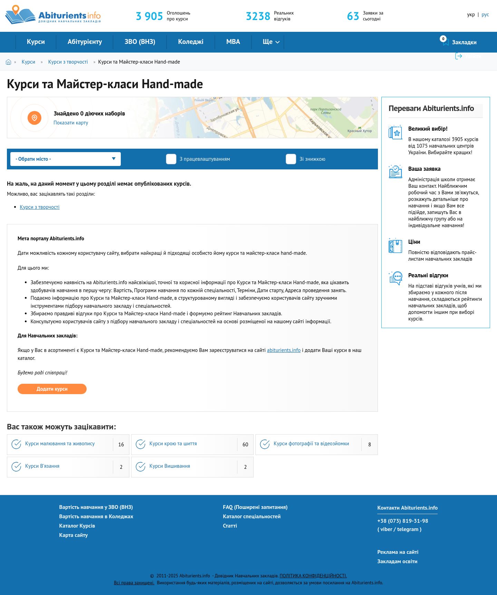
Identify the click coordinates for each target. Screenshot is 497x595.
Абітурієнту (85, 41)
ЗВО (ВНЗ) (140, 41)
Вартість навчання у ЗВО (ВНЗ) (96, 506)
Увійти (473, 42)
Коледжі (190, 41)
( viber (384, 529)
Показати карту (70, 122)
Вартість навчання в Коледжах (96, 516)
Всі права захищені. (134, 582)
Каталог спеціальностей (252, 516)
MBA (233, 41)
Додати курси (52, 388)
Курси (36, 41)
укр (471, 14)
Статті (230, 525)
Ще (268, 41)
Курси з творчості (68, 61)
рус (485, 14)
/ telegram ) (407, 529)
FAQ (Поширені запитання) (255, 506)
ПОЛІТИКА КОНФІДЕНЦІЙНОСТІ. (313, 576)
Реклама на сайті (397, 551)
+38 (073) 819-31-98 (402, 520)
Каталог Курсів (77, 525)
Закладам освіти (397, 561)
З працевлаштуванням (205, 159)
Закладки (428, 42)
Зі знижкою (312, 159)
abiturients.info (284, 350)
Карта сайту (73, 534)
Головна (9, 61)
